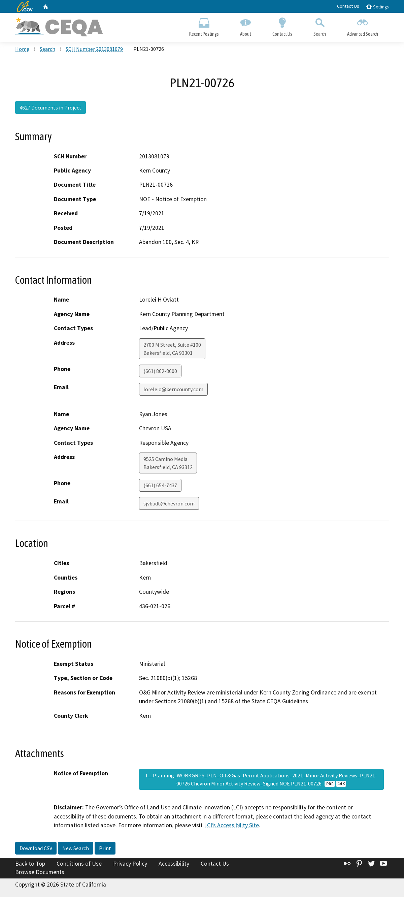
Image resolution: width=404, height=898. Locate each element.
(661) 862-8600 (160, 372)
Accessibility (174, 864)
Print (105, 849)
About (245, 25)
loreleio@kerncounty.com (173, 390)
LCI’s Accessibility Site (231, 826)
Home (22, 50)
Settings (377, 6)
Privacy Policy (130, 864)
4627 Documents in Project (50, 108)
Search (320, 25)
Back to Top (30, 864)
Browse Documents (39, 873)
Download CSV (36, 849)
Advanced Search (363, 25)
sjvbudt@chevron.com (169, 504)
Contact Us (348, 6)
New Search (75, 849)
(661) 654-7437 (160, 486)
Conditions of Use (79, 864)
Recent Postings (203, 25)
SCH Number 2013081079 (94, 50)
